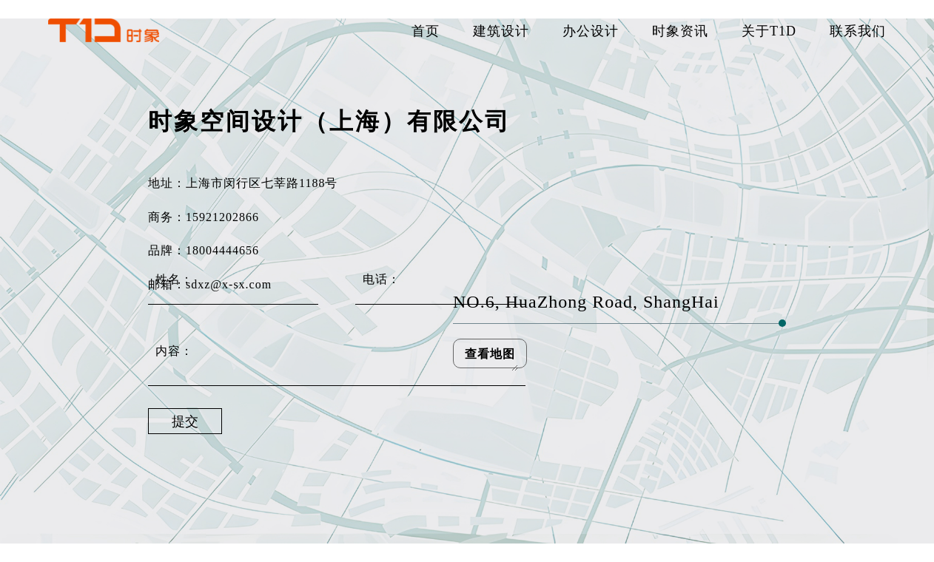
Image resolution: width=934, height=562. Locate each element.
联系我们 (858, 30)
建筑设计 (501, 30)
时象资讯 (680, 30)
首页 (425, 30)
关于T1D (769, 30)
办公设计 (590, 30)
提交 (185, 421)
